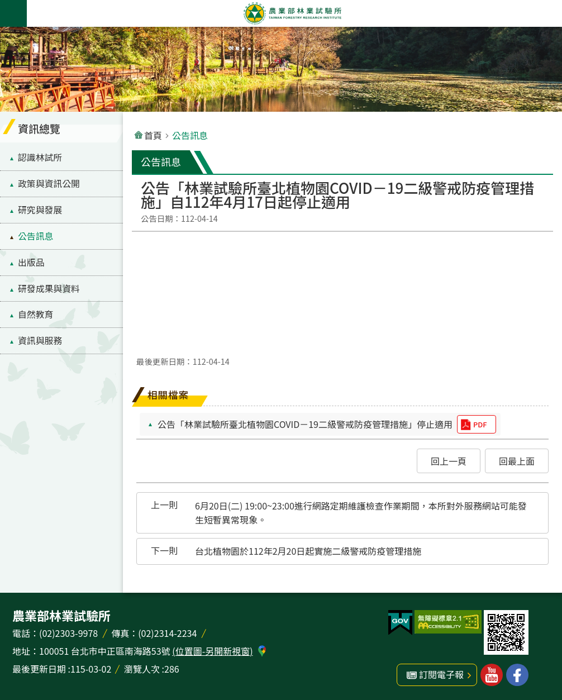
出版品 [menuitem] (31, 262)
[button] (448, 461)
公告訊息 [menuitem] (35, 236)
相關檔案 (168, 395)
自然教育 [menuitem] (35, 314)
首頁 (153, 135)
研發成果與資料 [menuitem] (49, 288)
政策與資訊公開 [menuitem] (49, 183)
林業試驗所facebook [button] (517, 675)
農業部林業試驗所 (292, 13)
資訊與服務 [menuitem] (40, 340)
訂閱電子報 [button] (441, 674)
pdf (480, 424)
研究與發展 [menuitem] (40, 209)
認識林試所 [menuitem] (40, 157)
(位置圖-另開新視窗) (212, 651)
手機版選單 (13, 13)
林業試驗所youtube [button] (491, 675)
